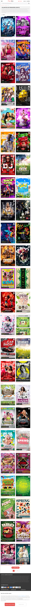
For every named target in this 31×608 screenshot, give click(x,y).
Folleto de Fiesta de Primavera (21, 221)
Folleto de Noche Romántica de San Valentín (7, 383)
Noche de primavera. (4, 474)
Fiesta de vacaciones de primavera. (6, 565)
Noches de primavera (19, 266)
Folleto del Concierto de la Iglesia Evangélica (6, 38)
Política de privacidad (3, 600)
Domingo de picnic (4, 519)
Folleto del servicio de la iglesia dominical (7, 266)
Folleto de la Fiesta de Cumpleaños (6, 61)
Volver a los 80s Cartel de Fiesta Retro (7, 198)
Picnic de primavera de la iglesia (21, 313)
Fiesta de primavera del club (5, 451)
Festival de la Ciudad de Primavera (21, 451)
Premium (20, 1)
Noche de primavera (19, 289)
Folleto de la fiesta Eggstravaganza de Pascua (7, 290)
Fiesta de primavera (19, 359)
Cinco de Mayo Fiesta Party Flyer (21, 153)
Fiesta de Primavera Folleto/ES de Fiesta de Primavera (8, 130)
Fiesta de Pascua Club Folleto (21, 106)
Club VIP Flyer (3, 221)
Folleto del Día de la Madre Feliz (21, 198)
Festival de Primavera (19, 382)
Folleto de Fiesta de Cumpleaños (21, 129)
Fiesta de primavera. (19, 565)
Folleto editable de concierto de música (7, 153)
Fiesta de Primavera (19, 519)
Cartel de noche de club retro (20, 37)
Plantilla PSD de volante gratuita (21, 406)
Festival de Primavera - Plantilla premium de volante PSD (7, 336)
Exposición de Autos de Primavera (6, 359)
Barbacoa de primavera (4, 542)
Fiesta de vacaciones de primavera (21, 542)
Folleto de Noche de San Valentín (6, 313)
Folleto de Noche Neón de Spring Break (22, 61)
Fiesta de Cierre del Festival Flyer (6, 106)
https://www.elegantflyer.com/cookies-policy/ (6, 599)
